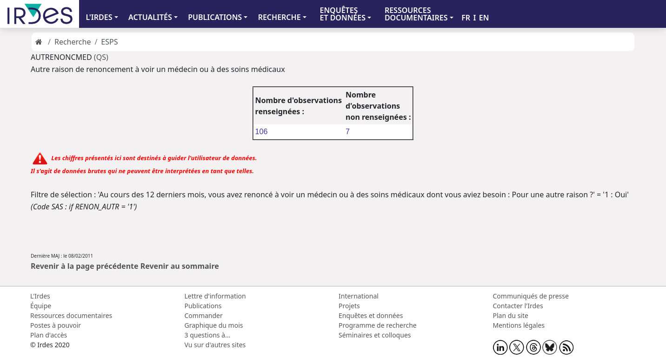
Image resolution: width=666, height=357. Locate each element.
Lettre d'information (215, 296)
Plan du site (510, 315)
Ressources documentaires (71, 315)
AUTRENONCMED (62, 57)
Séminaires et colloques (375, 335)
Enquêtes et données (371, 315)
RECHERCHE (279, 17)
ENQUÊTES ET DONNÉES (343, 14)
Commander (204, 315)
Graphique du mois (214, 325)
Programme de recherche (378, 325)
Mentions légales (519, 325)
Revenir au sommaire (179, 266)
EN (484, 18)
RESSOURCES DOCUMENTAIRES (416, 14)
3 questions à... (208, 335)
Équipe (40, 305)
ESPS (109, 42)
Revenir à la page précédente (85, 266)
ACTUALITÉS (150, 17)
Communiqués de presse (531, 296)
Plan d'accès (48, 335)
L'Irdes (40, 296)
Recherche (72, 42)
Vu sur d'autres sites (215, 344)
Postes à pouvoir (55, 325)
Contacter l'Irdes (518, 305)
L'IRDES (99, 17)
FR (465, 18)
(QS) (101, 57)
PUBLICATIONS (215, 17)
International (359, 296)
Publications (203, 305)
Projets (349, 305)
